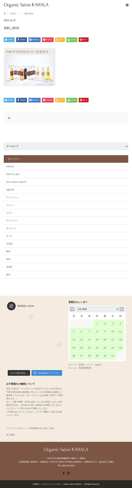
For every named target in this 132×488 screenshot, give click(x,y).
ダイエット (11, 228)
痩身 (8, 251)
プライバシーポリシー (16, 428)
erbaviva (10, 166)
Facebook (63, 473)
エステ (9, 213)
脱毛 (8, 274)
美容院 (9, 267)
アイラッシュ (12, 197)
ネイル (9, 236)
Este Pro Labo (12, 174)
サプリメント (12, 220)
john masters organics (16, 182)
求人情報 (10, 435)
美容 (8, 259)
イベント (10, 205)
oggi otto (10, 189)
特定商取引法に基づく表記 (42, 428)
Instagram (68, 473)
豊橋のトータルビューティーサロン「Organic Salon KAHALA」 (58, 484)
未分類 (9, 244)
